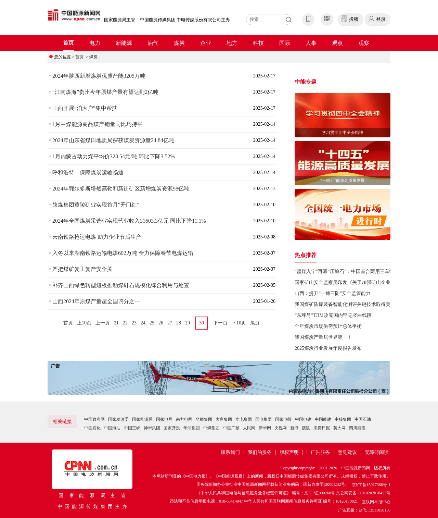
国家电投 (283, 419)
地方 (232, 43)
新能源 (124, 43)
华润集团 (191, 428)
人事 (311, 43)
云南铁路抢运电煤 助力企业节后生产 (96, 237)
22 (125, 322)
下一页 (220, 322)
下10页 (239, 322)
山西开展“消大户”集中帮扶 (84, 108)
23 (134, 322)
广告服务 (320, 452)
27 (169, 322)
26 (160, 322)
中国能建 (323, 419)
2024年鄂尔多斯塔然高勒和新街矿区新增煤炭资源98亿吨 (120, 189)
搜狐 (306, 428)
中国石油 (363, 419)
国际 (284, 43)
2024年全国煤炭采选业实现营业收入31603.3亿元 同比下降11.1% (129, 221)
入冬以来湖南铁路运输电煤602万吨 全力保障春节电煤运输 (122, 253)
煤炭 (179, 43)
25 (152, 322)
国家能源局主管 (119, 19)
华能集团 (204, 419)
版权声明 (289, 452)
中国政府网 (94, 419)
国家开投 (172, 428)
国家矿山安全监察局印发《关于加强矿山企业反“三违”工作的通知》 (366, 282)
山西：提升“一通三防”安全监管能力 (333, 293)
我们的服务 (260, 452)
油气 (152, 43)
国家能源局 (142, 419)
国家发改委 (118, 419)
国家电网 (164, 419)
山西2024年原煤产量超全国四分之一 (96, 301)
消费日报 (321, 428)
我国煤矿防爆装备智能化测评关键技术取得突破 (345, 304)
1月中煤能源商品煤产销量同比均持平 (97, 124)
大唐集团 (224, 419)
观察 (363, 43)
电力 (94, 43)
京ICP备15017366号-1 (371, 484)
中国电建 (303, 419)
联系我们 (230, 452)
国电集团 (263, 419)
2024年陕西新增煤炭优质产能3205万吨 (98, 76)
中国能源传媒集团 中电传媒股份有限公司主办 (185, 19)
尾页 (255, 322)
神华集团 (152, 428)
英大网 (339, 428)
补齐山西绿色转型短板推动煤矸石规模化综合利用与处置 (120, 285)
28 (178, 322)
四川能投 (357, 428)
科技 (258, 43)
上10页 (84, 322)
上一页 (102, 322)
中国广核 (231, 428)
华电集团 (243, 419)
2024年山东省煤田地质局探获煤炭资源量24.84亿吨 (113, 140)
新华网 (265, 428)
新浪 (294, 428)
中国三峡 (132, 428)
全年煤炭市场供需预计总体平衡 (328, 326)
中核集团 (343, 419)
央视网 (280, 428)
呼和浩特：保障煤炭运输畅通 (88, 172)
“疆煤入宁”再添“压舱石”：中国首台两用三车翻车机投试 (354, 271)
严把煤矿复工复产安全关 (82, 269)
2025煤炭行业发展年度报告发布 (328, 348)
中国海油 (112, 428)
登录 (381, 19)
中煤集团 (211, 428)
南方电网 (184, 419)
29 (187, 322)
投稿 (354, 19)
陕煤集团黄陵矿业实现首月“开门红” (95, 205)
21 (116, 322)
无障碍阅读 (377, 452)
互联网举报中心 (376, 502)
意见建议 (347, 452)
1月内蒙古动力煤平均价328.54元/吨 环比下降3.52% (113, 156)
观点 (337, 43)
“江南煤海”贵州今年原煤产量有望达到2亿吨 (105, 92)
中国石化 (92, 428)
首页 (68, 43)
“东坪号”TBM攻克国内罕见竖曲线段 (333, 315)
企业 (205, 43)
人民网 (249, 428)
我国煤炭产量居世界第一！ (323, 337)
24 (143, 322)
